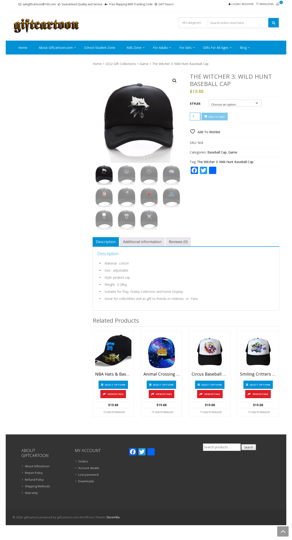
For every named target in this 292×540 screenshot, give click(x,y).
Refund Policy (34, 480)
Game (144, 64)
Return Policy (34, 473)
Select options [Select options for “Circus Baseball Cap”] (211, 384)
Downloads (86, 481)
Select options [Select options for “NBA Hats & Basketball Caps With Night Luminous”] (115, 384)
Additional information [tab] (142, 241)
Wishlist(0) (267, 4)
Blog (243, 47)
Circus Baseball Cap (210, 374)
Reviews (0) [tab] (178, 241)
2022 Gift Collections (120, 64)
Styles (195, 103)
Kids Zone (134, 47)
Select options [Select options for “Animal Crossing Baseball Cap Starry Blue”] (163, 384)
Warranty (31, 493)
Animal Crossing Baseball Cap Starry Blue (161, 374)
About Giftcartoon (37, 466)
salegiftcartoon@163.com (39, 4)
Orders (83, 461)
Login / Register (242, 4)
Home (22, 47)
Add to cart (217, 116)
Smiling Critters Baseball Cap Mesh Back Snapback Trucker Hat (258, 374)
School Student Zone (99, 47)
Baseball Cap (217, 152)
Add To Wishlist (116, 412)
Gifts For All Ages (215, 47)
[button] (174, 81)
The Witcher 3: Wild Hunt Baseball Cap (225, 162)
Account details (88, 468)
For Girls (185, 47)
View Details (115, 394)
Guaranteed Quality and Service (82, 4)
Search (248, 447)
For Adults (160, 47)
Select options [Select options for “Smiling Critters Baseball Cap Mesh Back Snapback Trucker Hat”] (260, 384)
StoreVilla (113, 517)
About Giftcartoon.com (56, 47)
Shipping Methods (37, 486)
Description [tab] (106, 241)
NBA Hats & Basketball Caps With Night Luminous (113, 374)
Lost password (88, 474)
